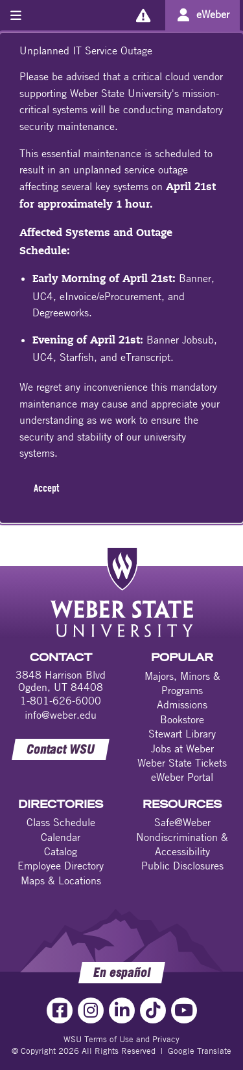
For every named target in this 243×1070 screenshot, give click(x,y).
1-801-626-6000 (60, 700)
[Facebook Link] (60, 1010)
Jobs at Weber (182, 748)
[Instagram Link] (91, 1010)
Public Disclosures (182, 865)
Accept (46, 487)
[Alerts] (143, 15)
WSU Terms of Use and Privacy (121, 1039)
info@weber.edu (61, 714)
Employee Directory (60, 865)
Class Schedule (61, 822)
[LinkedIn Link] (122, 1010)
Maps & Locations (61, 880)
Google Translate (199, 1050)
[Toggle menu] (16, 15)
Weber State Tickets (182, 762)
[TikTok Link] (153, 1010)
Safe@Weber (182, 822)
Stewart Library (182, 733)
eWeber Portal (182, 776)
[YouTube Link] (184, 1010)
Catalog (60, 851)
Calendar (60, 837)
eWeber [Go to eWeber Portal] (212, 14)
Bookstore (182, 719)
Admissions (182, 704)
